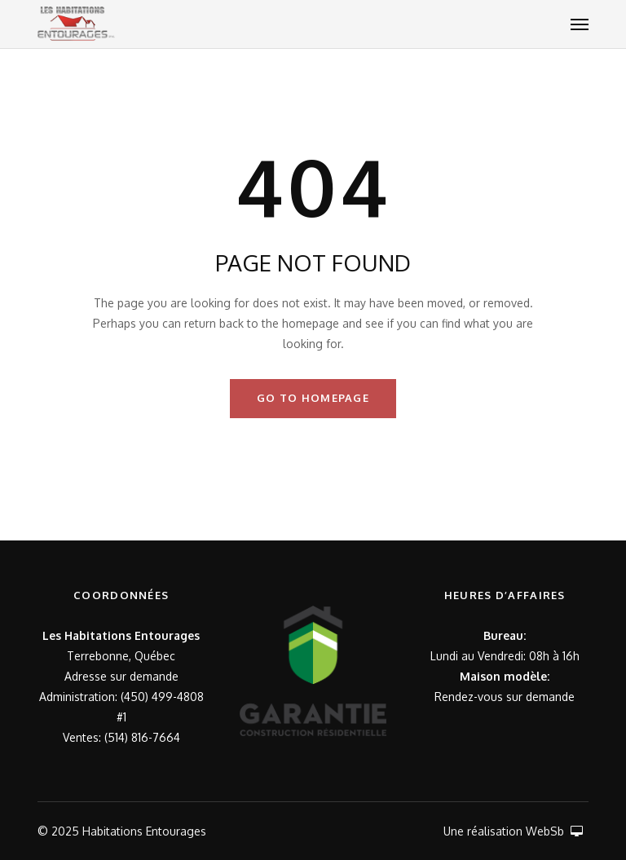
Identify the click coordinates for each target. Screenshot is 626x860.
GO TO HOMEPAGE (313, 397)
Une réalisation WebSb (513, 831)
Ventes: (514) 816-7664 (121, 737)
